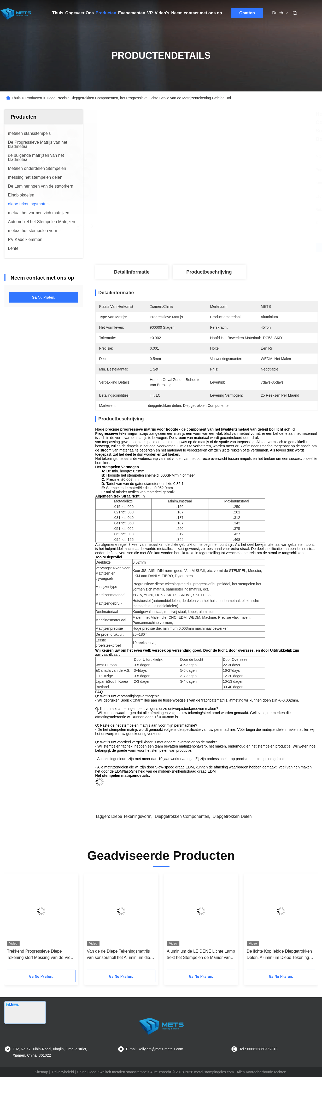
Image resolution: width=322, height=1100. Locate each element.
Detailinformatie (131, 272)
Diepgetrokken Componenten (182, 816)
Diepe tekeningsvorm (131, 816)
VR (150, 13)
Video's (162, 13)
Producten (106, 13)
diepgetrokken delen (232, 816)
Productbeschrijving (209, 272)
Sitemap (41, 1072)
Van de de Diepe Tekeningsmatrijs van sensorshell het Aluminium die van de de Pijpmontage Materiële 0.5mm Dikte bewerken (118, 955)
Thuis (57, 13)
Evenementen (131, 13)
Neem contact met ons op (196, 13)
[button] (27, 923)
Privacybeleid (63, 1072)
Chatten (247, 13)
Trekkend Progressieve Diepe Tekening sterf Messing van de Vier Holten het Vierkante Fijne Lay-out (39, 955)
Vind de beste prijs (234, 248)
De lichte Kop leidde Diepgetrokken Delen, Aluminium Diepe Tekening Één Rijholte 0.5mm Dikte (279, 955)
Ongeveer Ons (79, 13)
